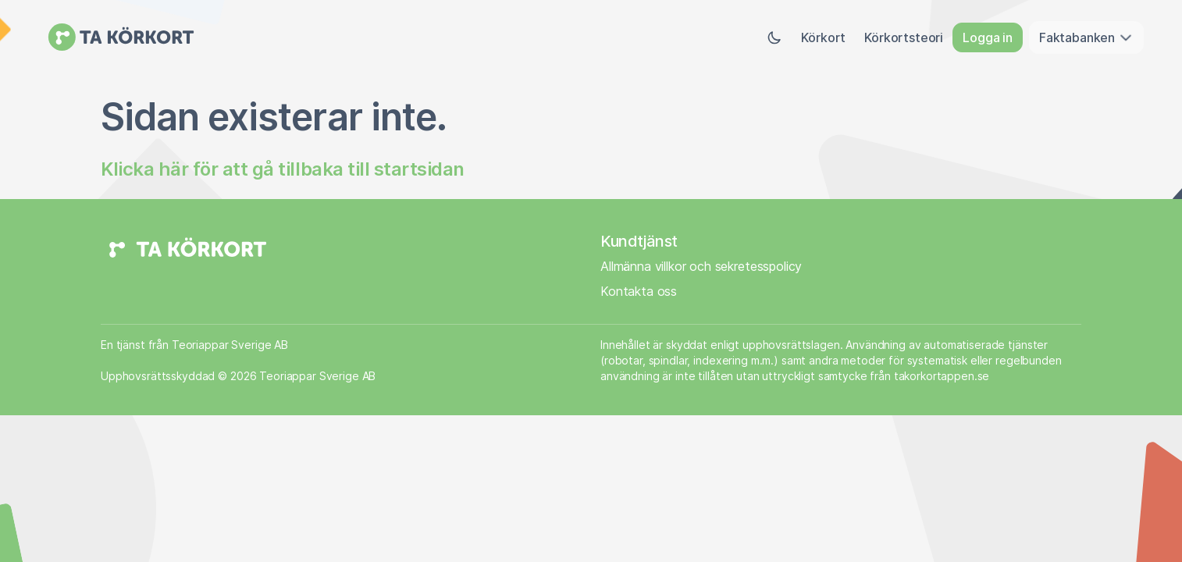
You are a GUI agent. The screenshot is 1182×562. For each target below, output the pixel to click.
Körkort (823, 37)
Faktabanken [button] (1086, 37)
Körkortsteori (903, 37)
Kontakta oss (638, 291)
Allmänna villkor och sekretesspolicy (701, 266)
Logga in (988, 37)
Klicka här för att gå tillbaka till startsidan (283, 169)
